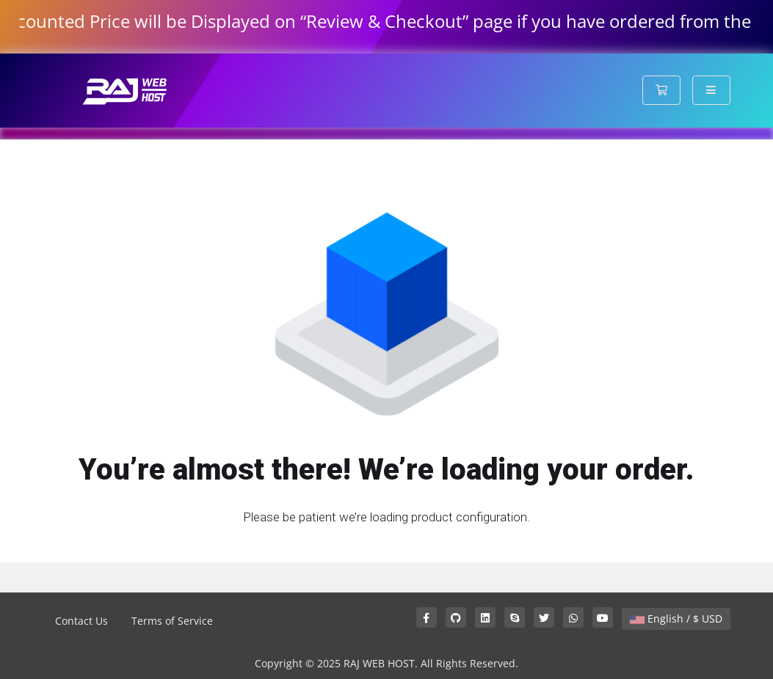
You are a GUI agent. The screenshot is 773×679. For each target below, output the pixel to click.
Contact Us (81, 621)
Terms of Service (172, 621)
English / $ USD (676, 618)
